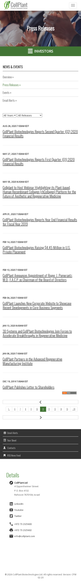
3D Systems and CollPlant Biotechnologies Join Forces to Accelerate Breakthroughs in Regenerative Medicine (37, 333)
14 (61, 409)
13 (55, 409)
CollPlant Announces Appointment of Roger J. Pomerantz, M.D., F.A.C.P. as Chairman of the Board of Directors (38, 277)
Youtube (16, 510)
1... (9, 409)
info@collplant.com (24, 536)
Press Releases (11, 85)
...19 (73, 409)
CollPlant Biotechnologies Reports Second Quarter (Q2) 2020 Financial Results (40, 134)
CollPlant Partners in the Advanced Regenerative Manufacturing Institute (32, 361)
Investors (40, 50)
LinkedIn (16, 504)
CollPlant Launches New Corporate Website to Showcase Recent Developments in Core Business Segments (37, 305)
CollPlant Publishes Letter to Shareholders (28, 387)
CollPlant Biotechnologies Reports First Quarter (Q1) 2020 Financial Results (39, 161)
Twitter (15, 516)
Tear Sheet (11, 440)
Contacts (11, 448)
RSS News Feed (14, 455)
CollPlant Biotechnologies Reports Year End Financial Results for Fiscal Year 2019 (40, 222)
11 (43, 409)
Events (6, 92)
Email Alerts (9, 100)
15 (67, 409)
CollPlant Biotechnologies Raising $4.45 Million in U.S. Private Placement (36, 250)
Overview (7, 77)
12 (49, 409)
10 (37, 409)
